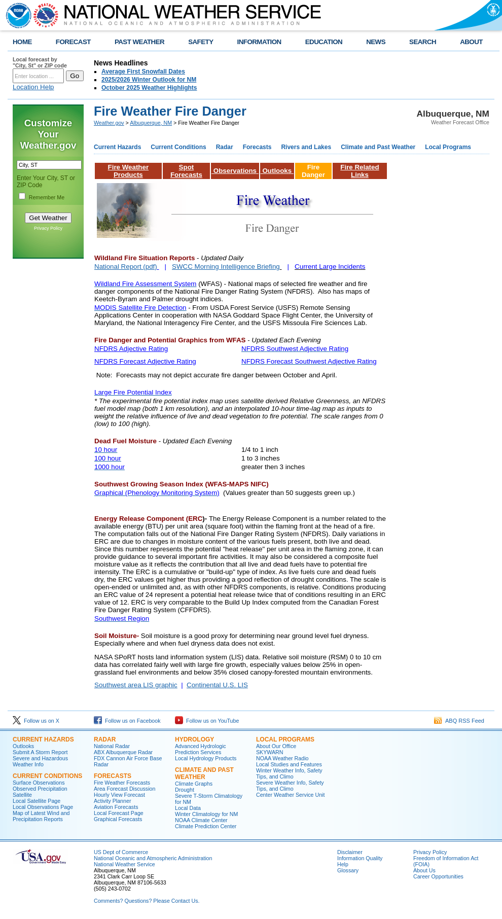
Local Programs (448, 147)
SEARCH (422, 42)
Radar (224, 147)
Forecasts (257, 147)
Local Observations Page (43, 807)
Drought (184, 790)
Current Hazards (117, 147)
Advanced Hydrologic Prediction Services (200, 749)
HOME (22, 42)
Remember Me (46, 197)
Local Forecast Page (119, 813)
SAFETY (200, 42)
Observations (235, 170)
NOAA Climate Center (201, 820)
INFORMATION (259, 42)
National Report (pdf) (125, 266)
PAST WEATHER (139, 42)
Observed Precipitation (40, 789)
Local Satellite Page (36, 801)
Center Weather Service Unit (290, 795)
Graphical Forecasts (118, 819)
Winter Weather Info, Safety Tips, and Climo (289, 773)
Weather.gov (109, 123)
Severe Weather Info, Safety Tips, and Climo (290, 786)
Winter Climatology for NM (206, 814)
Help (342, 864)
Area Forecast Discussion (124, 789)
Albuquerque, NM (151, 123)
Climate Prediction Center (205, 826)
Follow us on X (36, 721)
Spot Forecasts (186, 171)
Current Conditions (178, 147)
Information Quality (359, 858)
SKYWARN (269, 752)
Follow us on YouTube (207, 721)
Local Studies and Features (289, 764)
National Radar (112, 746)
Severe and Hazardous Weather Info (40, 761)
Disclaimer (350, 852)
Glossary (347, 870)
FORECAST (73, 42)
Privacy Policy (48, 228)
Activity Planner (112, 801)
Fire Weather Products (128, 171)
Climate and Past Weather (378, 147)
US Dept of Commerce (121, 852)
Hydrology (194, 739)
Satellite (22, 795)
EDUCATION (323, 42)
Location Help (33, 87)
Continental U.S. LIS (217, 685)
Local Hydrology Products (205, 758)
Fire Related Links (359, 171)
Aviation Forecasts (116, 807)
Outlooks (277, 170)
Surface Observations (38, 783)
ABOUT (471, 42)
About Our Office (276, 746)
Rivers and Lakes (306, 147)
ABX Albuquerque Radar (123, 752)
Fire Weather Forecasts (122, 783)
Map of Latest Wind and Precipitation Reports (41, 816)
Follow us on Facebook (127, 721)
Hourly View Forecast (119, 795)
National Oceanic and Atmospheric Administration (153, 858)
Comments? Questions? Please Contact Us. (146, 901)
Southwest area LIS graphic (135, 685)
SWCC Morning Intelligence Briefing (226, 266)
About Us (424, 870)
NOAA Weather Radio (282, 758)
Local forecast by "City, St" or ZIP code (40, 62)
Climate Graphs (193, 784)
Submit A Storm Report (40, 752)
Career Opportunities (438, 876)
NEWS (375, 42)
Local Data (188, 808)
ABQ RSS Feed (459, 721)
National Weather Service (124, 864)
